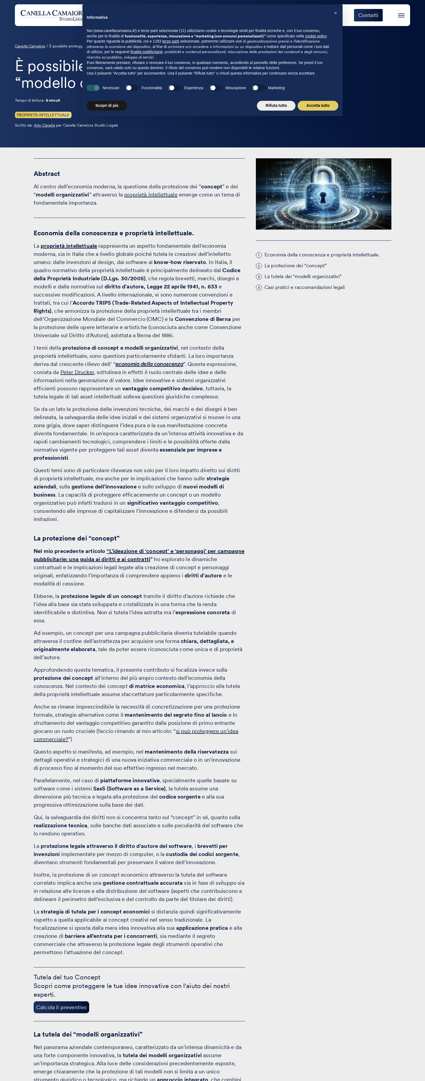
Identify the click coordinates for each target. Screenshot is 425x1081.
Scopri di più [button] (106, 1066)
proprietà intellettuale (151, 194)
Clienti (261, 15)
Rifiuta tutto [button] (276, 1066)
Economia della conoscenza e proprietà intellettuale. (322, 255)
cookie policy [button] (316, 997)
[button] (335, 973)
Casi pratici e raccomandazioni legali (305, 287)
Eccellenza (326, 15)
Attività (230, 15)
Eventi (291, 15)
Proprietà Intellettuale (43, 115)
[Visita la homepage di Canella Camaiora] (60, 15)
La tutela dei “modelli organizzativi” (303, 276)
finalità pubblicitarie (146, 1012)
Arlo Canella (44, 125)
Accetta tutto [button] (318, 1066)
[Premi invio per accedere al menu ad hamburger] (401, 14)
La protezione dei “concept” (296, 265)
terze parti (170, 1002)
